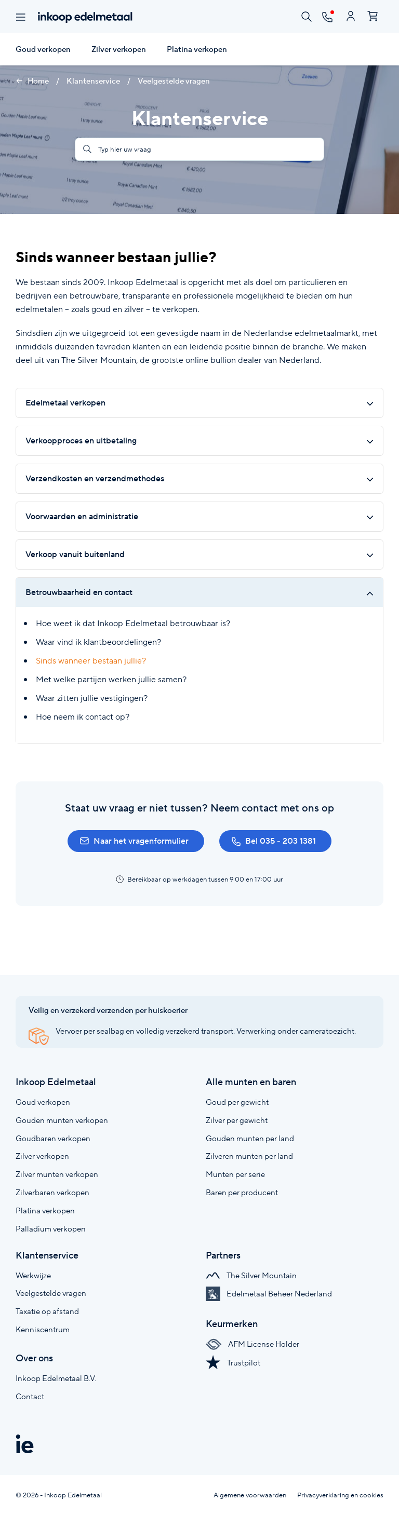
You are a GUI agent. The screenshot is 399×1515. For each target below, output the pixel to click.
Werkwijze (33, 1275)
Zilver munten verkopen (57, 1174)
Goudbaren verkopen (53, 1138)
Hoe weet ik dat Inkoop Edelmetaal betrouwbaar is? (133, 623)
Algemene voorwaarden (250, 1495)
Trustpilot (233, 1362)
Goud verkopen (43, 49)
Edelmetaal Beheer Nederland (269, 1293)
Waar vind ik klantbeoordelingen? (98, 642)
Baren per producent (242, 1192)
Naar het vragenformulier (134, 841)
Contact (30, 1396)
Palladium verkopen (51, 1228)
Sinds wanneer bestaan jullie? (91, 661)
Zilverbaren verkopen (52, 1192)
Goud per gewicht (237, 1102)
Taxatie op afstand (47, 1311)
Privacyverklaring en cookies (340, 1495)
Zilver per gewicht (237, 1120)
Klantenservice (94, 81)
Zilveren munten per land (249, 1156)
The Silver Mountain (251, 1275)
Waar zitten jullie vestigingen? (92, 698)
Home (32, 81)
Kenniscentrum (43, 1329)
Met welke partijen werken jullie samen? (111, 679)
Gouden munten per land (250, 1138)
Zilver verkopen (118, 49)
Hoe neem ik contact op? (82, 717)
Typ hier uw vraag (117, 149)
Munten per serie (235, 1174)
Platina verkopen (197, 49)
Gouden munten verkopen (62, 1120)
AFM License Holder (252, 1343)
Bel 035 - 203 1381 (274, 841)
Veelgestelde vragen (174, 81)
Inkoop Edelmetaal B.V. (56, 1378)
